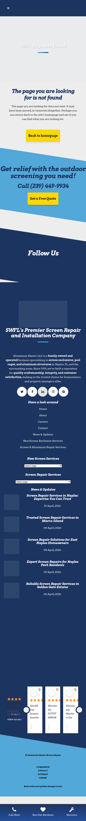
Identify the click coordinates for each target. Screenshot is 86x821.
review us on (14, 719)
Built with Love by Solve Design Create (43, 786)
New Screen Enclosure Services (43, 440)
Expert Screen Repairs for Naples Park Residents (52, 563)
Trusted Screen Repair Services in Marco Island (52, 519)
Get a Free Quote (43, 199)
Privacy (43, 771)
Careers (43, 421)
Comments (42, 767)
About (43, 415)
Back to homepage (43, 136)
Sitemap (43, 774)
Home (43, 408)
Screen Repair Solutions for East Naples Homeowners (52, 541)
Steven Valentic (39, 691)
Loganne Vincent (57, 691)
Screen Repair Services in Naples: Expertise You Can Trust (52, 497)
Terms (43, 778)
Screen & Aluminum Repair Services (43, 447)
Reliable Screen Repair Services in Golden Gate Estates (52, 585)
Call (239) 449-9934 (42, 185)
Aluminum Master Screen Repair (44, 755)
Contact (43, 428)
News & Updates (43, 434)
